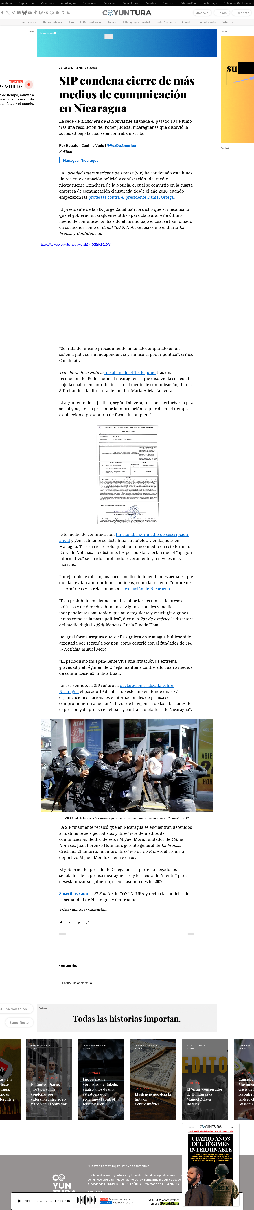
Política (64, 909)
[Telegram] (46, 12)
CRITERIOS (193, 1082)
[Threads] (18, 12)
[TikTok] (35, 12)
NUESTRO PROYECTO (101, 1166)
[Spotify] (57, 12)
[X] (7, 12)
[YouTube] (29, 12)
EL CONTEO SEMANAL (44, 1077)
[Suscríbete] (241, 13)
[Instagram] (13, 12)
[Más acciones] (192, 68)
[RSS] (68, 12)
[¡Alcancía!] (202, 13)
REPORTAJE (142, 1087)
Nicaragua (78, 909)
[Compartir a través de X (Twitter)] (70, 922)
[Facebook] (2, 12)
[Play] (19, 1201)
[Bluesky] (24, 12)
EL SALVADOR (91, 1073)
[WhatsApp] (51, 12)
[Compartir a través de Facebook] (61, 922)
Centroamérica (97, 909)
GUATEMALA (246, 1073)
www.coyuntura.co (115, 1175)
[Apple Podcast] (62, 12)
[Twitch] (40, 12)
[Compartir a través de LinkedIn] (79, 922)
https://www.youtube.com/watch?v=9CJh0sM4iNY (75, 244)
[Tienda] (222, 13)
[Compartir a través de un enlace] (88, 922)
